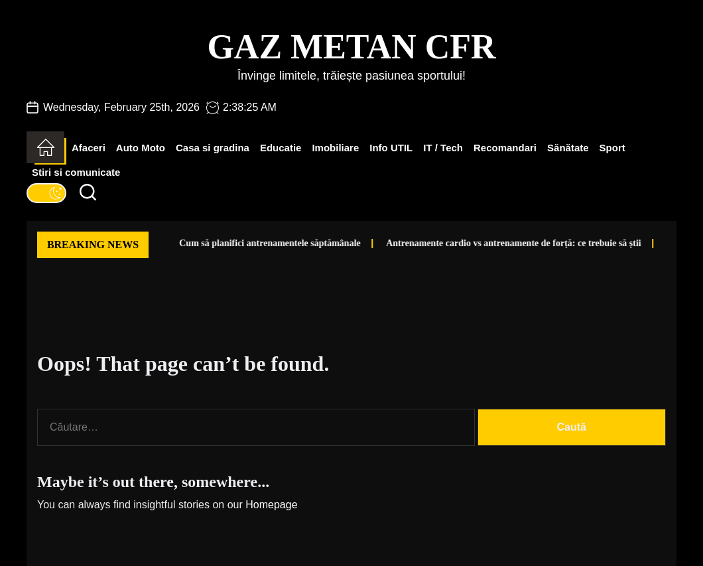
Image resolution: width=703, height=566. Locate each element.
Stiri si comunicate (76, 172)
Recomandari (505, 147)
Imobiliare (335, 147)
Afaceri (88, 147)
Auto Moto (140, 147)
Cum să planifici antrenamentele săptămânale (241, 243)
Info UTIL (391, 147)
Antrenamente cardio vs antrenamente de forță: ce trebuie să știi (485, 243)
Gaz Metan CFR (351, 47)
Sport (612, 147)
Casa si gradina (212, 147)
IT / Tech (443, 147)
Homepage (271, 504)
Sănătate (568, 147)
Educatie (281, 147)
